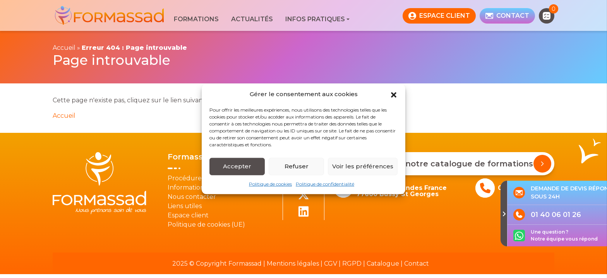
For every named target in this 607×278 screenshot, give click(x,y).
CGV (330, 263)
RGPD (352, 263)
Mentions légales (293, 263)
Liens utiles (185, 206)
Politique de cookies (270, 183)
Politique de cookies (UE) (206, 224)
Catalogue (383, 263)
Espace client (188, 215)
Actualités (252, 19)
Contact (416, 263)
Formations (196, 19)
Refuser (297, 166)
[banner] (110, 15)
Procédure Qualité (197, 178)
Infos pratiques (315, 19)
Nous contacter (192, 196)
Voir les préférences (362, 166)
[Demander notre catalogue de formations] (542, 164)
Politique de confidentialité (325, 183)
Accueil (64, 47)
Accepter (237, 166)
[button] (394, 94)
